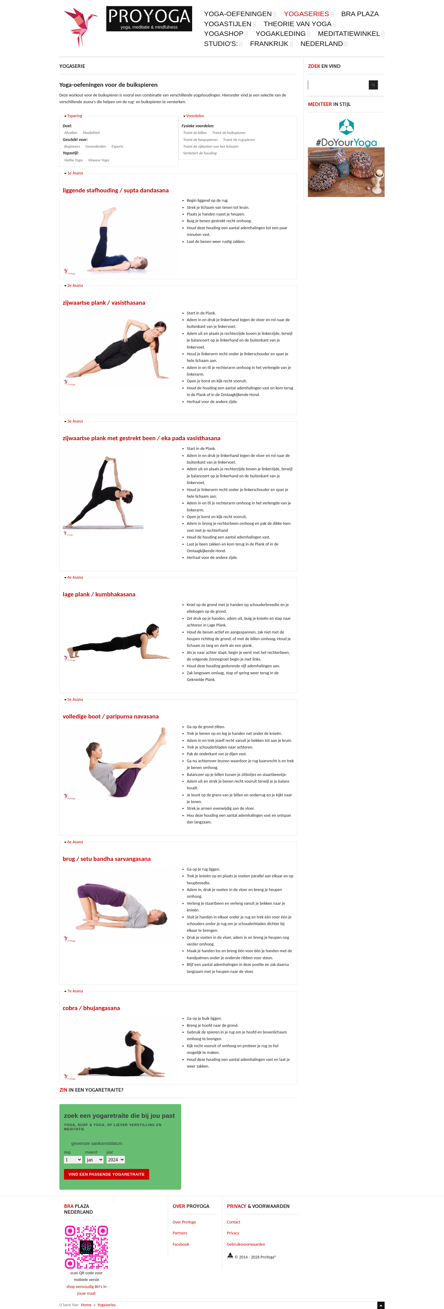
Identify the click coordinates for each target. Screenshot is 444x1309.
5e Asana (75, 699)
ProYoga (149, 16)
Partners (180, 1233)
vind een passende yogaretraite (107, 1174)
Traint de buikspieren (228, 132)
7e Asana (75, 991)
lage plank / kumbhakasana (99, 594)
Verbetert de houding (200, 153)
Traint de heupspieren (200, 139)
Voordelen (195, 115)
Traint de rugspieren (239, 139)
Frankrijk (271, 43)
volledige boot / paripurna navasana (111, 716)
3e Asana (75, 421)
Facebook (181, 1244)
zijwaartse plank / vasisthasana (104, 303)
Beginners (72, 146)
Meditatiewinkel (351, 33)
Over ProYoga (184, 1222)
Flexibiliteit (91, 132)
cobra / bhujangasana (91, 1008)
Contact (233, 1222)
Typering (74, 115)
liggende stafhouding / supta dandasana (116, 190)
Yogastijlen (230, 24)
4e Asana (75, 577)
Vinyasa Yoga (98, 160)
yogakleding (282, 33)
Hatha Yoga (73, 160)
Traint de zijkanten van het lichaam (211, 146)
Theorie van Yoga (300, 24)
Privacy (233, 1233)
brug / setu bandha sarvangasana (107, 859)
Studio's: (223, 43)
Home (86, 1304)
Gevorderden (96, 146)
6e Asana (75, 841)
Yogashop (226, 33)
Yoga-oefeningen (240, 14)
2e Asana (75, 285)
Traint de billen (195, 132)
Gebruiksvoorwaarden (246, 1244)
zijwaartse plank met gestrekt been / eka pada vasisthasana (141, 438)
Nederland (324, 43)
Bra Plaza (360, 14)
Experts (117, 146)
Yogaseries (308, 14)
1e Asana (75, 173)
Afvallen (70, 132)
